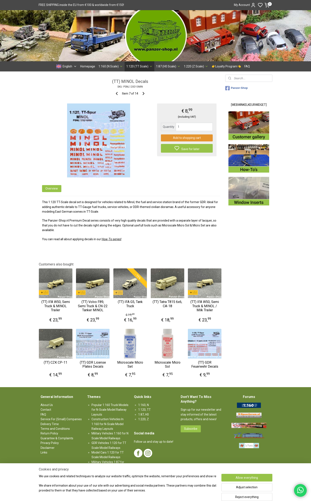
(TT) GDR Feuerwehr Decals (204, 364)
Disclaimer (48, 447)
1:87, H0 (143, 414)
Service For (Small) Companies (61, 419)
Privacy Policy (50, 443)
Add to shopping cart (187, 138)
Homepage (87, 66)
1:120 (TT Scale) (139, 66)
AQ (44, 414)
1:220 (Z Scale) (196, 66)
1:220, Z (143, 419)
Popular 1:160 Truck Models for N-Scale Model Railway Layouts (109, 409)
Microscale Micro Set (130, 364)
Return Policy (49, 433)
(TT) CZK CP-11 (55, 362)
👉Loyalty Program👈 (226, 66)
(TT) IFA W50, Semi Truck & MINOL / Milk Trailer (204, 306)
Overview (51, 188)
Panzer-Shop (236, 88)
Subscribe (190, 428)
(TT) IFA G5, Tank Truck (130, 304)
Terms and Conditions (55, 428)
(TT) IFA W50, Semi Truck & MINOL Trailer (55, 306)
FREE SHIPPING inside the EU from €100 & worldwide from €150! (81, 5)
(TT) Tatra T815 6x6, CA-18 (167, 304)
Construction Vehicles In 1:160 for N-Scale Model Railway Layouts (107, 423)
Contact (46, 409)
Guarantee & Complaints (57, 438)
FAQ (247, 66)
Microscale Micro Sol (167, 364)
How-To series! (111, 239)
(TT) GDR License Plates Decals (93, 364)
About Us (47, 405)
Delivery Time (50, 424)
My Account (245, 5)
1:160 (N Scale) (111, 66)
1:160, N (143, 405)
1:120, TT (144, 409)
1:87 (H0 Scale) (168, 66)
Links (44, 452)
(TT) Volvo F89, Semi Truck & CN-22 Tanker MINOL (93, 306)
